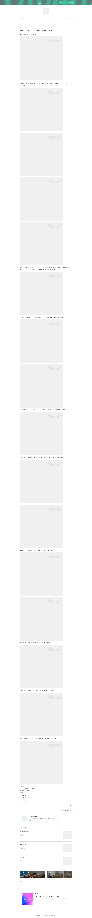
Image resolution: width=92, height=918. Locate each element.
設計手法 (22, 19)
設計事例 (29, 19)
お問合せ (76, 19)
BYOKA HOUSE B (24, 831)
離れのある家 (23, 844)
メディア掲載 (59, 19)
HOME (15, 19)
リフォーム (35, 19)
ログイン (71, 2)
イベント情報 (50, 19)
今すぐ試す (62, 2)
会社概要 (43, 19)
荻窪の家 (22, 857)
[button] (15, 19)
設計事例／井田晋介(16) (24, 801)
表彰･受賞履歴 (68, 19)
